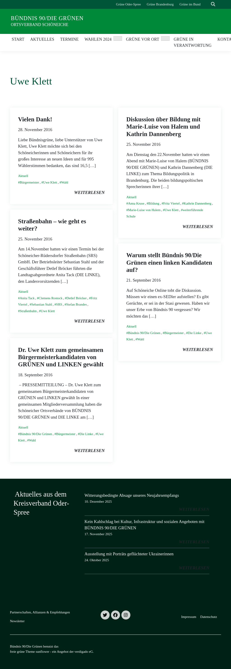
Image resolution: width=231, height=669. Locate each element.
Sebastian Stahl (41, 304)
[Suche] (207, 4)
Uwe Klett (50, 182)
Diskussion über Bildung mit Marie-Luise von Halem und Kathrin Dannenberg (163, 126)
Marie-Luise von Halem (144, 210)
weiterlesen (89, 192)
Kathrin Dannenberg (197, 203)
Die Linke (194, 333)
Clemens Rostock (50, 298)
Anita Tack (27, 298)
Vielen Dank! (35, 119)
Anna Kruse (136, 203)
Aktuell (23, 176)
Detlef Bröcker (77, 298)
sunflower (42, 651)
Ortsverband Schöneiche (39, 24)
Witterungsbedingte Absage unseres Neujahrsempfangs (132, 495)
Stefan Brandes (76, 304)
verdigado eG (83, 651)
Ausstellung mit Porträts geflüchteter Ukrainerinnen (129, 553)
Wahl (64, 182)
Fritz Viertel (171, 203)
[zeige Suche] (213, 4)
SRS (59, 304)
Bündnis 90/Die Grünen (47, 18)
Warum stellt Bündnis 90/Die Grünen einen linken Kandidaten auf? (169, 262)
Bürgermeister (29, 182)
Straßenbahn (28, 311)
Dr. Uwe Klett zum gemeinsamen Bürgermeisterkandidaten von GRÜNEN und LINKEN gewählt (61, 357)
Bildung (153, 203)
